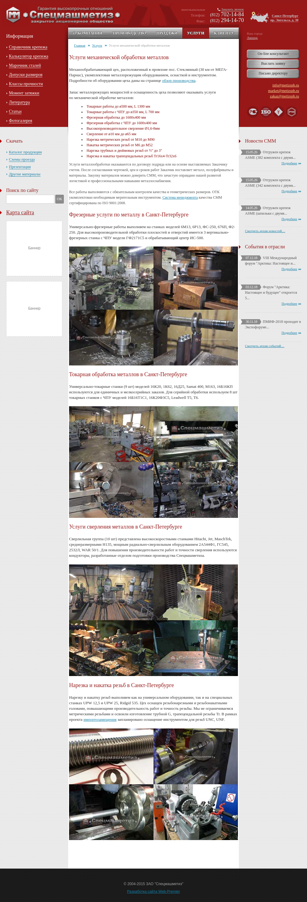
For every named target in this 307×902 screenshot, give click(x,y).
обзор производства (178, 80)
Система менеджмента (180, 197)
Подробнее (289, 163)
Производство (129, 33)
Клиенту (224, 33)
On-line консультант (273, 54)
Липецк (252, 38)
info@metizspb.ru (285, 85)
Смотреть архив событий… (264, 346)
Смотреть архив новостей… (265, 231)
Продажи (166, 33)
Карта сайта (20, 212)
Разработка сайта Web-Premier (153, 891)
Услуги (195, 33)
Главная (79, 45)
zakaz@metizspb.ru (284, 96)
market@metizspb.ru (283, 91)
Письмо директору (273, 73)
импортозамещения (100, 719)
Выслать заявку (273, 63)
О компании (88, 33)
